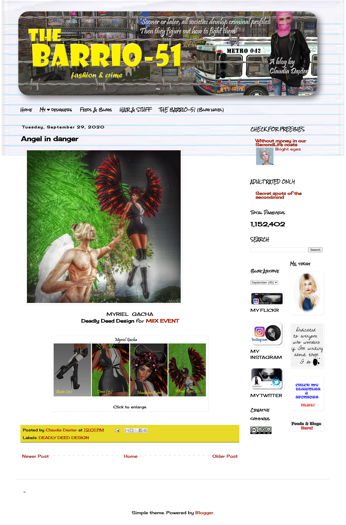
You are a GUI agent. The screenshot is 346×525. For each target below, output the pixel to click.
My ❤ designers (56, 109)
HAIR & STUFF (135, 109)
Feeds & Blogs (96, 109)
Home (26, 109)
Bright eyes (288, 148)
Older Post (225, 456)
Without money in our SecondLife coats (280, 142)
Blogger (204, 512)
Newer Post (35, 456)
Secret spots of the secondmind (278, 195)
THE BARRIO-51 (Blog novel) (191, 109)
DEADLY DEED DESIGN (64, 437)
